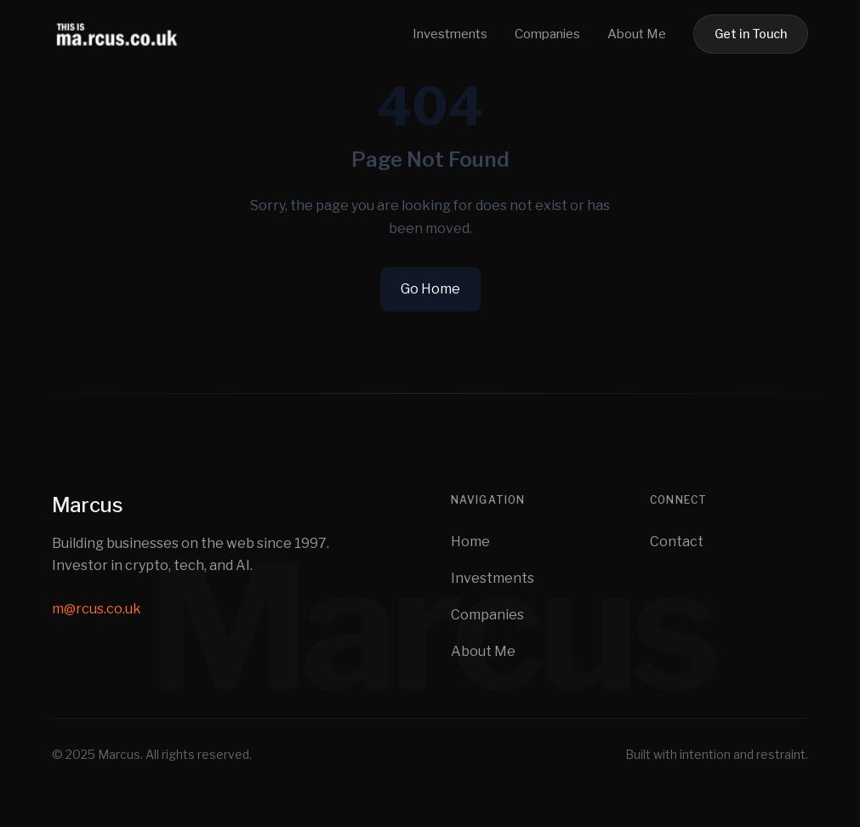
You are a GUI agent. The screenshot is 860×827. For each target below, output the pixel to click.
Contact (676, 541)
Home (470, 541)
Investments (450, 34)
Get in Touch (751, 33)
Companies (547, 34)
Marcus (87, 505)
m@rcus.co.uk (96, 609)
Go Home (430, 289)
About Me (636, 34)
